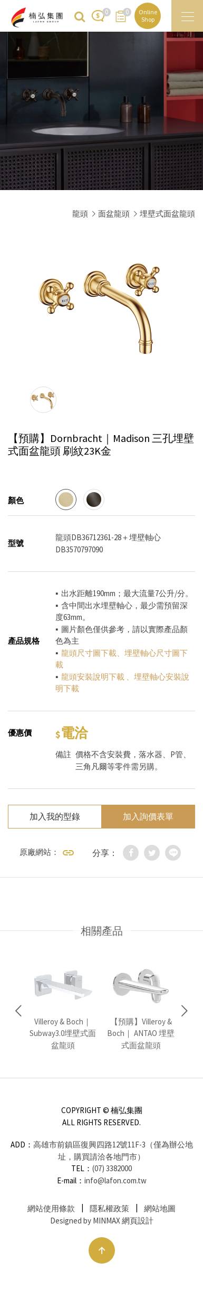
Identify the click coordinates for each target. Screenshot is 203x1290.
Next (184, 1011)
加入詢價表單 (148, 816)
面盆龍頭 (114, 214)
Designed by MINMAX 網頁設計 (101, 1221)
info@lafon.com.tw (115, 1180)
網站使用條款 (51, 1208)
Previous (18, 1011)
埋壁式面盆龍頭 (167, 214)
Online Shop (148, 15)
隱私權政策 (109, 1208)
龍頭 (80, 214)
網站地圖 (160, 1208)
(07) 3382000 (112, 1168)
